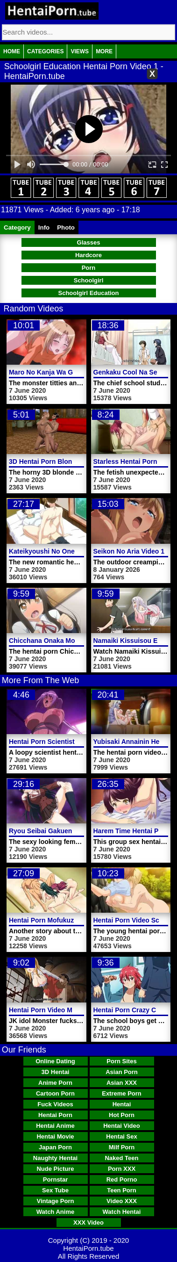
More (104, 51)
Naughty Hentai (55, 1157)
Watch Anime (55, 1211)
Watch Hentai (122, 1211)
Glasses (88, 242)
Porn (89, 267)
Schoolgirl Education (88, 292)
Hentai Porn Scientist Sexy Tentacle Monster (78, 741)
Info (44, 227)
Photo (66, 227)
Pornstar (55, 1179)
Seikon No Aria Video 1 (129, 551)
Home (11, 51)
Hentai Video (121, 1125)
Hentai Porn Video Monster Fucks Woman (73, 1010)
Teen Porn (121, 1190)
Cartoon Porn (55, 1093)
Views (80, 51)
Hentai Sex (121, 1136)
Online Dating (55, 1061)
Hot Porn (122, 1114)
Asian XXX (121, 1082)
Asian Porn (122, 1071)
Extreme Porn (122, 1093)
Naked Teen (121, 1157)
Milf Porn (122, 1147)
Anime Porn (55, 1082)
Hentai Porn (55, 1114)
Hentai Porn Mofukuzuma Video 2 (60, 920)
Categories (45, 51)
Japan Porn (55, 1147)
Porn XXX (121, 1168)
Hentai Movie (55, 1136)
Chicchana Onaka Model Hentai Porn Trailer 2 (79, 640)
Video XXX (121, 1200)
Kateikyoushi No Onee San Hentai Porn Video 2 (82, 551)
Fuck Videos (55, 1104)
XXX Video (88, 1222)
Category (17, 227)
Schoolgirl (89, 280)
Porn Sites (121, 1061)
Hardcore (88, 255)
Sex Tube (55, 1190)
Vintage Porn (55, 1200)
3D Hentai (56, 1071)
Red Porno (121, 1179)
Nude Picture (55, 1168)
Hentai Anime (55, 1125)
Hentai (122, 1104)
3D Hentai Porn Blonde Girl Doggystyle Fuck (78, 461)
